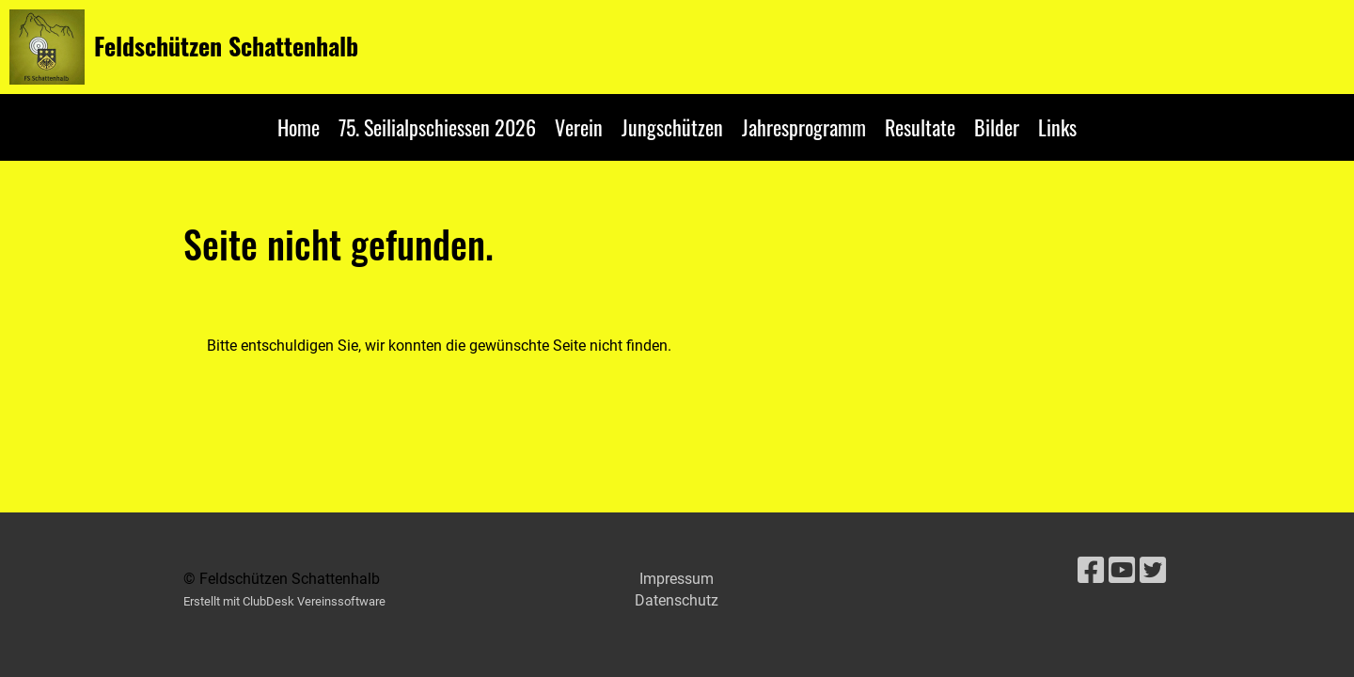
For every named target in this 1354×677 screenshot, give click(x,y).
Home (298, 127)
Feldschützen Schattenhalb (226, 46)
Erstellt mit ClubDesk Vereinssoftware (284, 601)
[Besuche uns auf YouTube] (1122, 571)
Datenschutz (676, 600)
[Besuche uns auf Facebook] (1091, 571)
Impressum (676, 579)
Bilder (996, 127)
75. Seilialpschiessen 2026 (437, 127)
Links (1057, 127)
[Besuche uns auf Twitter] (1153, 571)
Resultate (920, 127)
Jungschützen (672, 127)
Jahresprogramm (804, 127)
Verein (579, 127)
